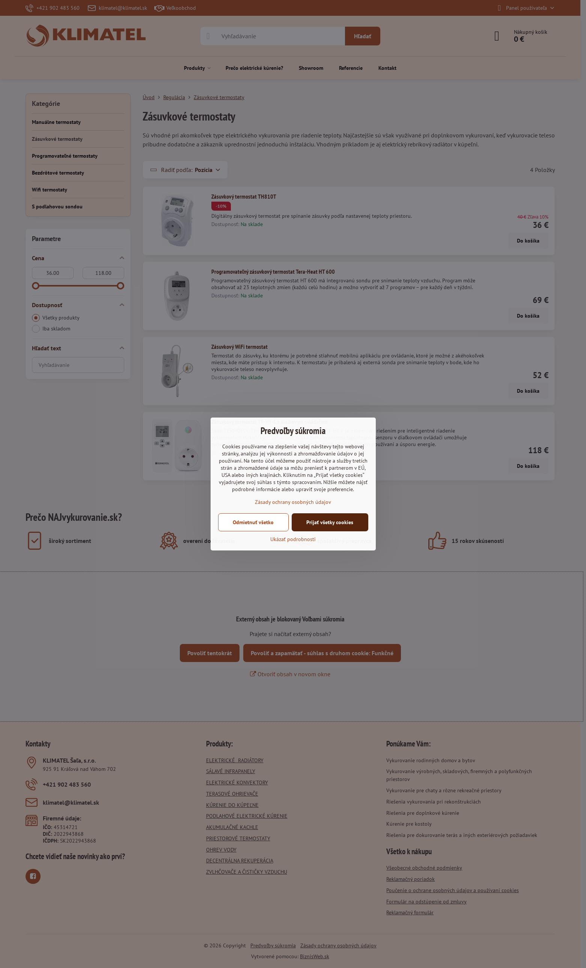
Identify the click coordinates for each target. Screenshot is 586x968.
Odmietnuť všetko (253, 522)
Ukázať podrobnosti (293, 539)
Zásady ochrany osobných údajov (293, 502)
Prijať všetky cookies (329, 522)
